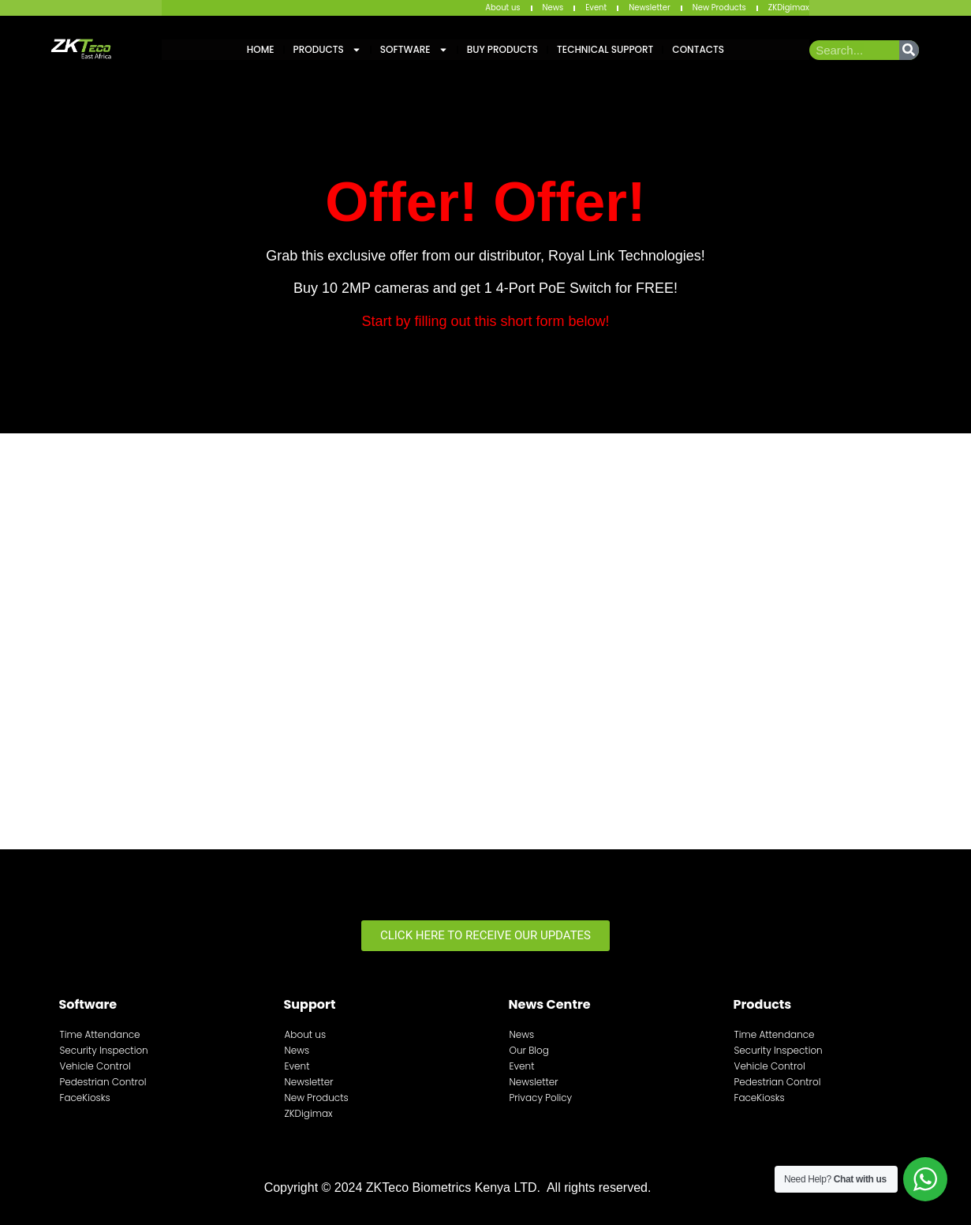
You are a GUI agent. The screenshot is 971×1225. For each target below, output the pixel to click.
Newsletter (649, 7)
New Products (719, 7)
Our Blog (529, 1050)
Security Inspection (104, 1050)
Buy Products (502, 49)
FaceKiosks (85, 1097)
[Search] (909, 50)
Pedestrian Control (103, 1081)
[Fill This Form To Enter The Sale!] (481, 638)
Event (596, 7)
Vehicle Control (95, 1066)
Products (327, 49)
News (553, 7)
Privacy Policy (541, 1097)
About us (502, 7)
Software (414, 49)
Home (260, 49)
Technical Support (605, 49)
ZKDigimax (788, 7)
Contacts (698, 49)
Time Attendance (100, 1034)
